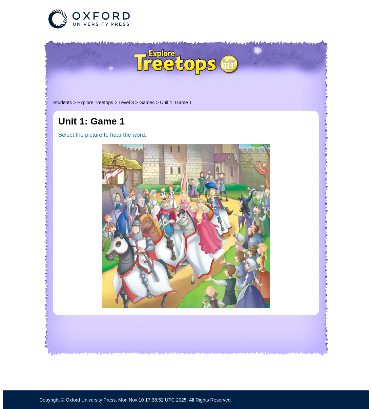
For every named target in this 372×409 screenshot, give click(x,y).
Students (62, 102)
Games (146, 102)
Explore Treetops (95, 102)
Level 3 (126, 102)
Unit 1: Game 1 (176, 102)
